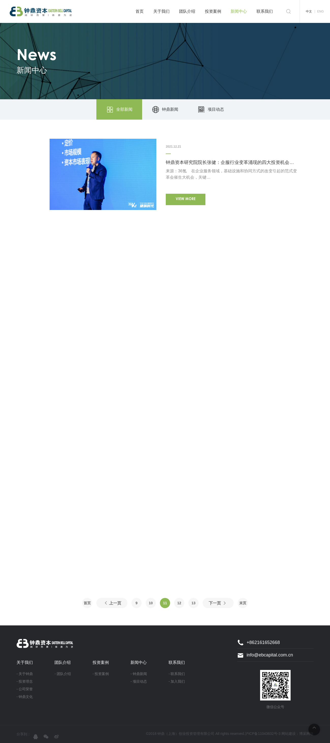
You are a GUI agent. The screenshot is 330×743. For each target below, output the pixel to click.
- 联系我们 (177, 674)
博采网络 (306, 734)
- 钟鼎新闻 (138, 674)
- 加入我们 (177, 681)
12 (179, 603)
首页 (140, 11)
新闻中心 (239, 11)
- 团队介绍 (62, 674)
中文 (309, 11)
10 (151, 603)
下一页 (215, 603)
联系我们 (265, 11)
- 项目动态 (138, 681)
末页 (242, 603)
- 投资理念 (25, 681)
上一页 (115, 603)
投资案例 (213, 11)
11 (165, 603)
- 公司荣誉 (25, 689)
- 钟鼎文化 (25, 697)
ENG (320, 11)
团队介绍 (187, 11)
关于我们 (161, 11)
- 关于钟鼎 (25, 674)
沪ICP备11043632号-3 (262, 734)
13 (193, 603)
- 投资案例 (101, 674)
